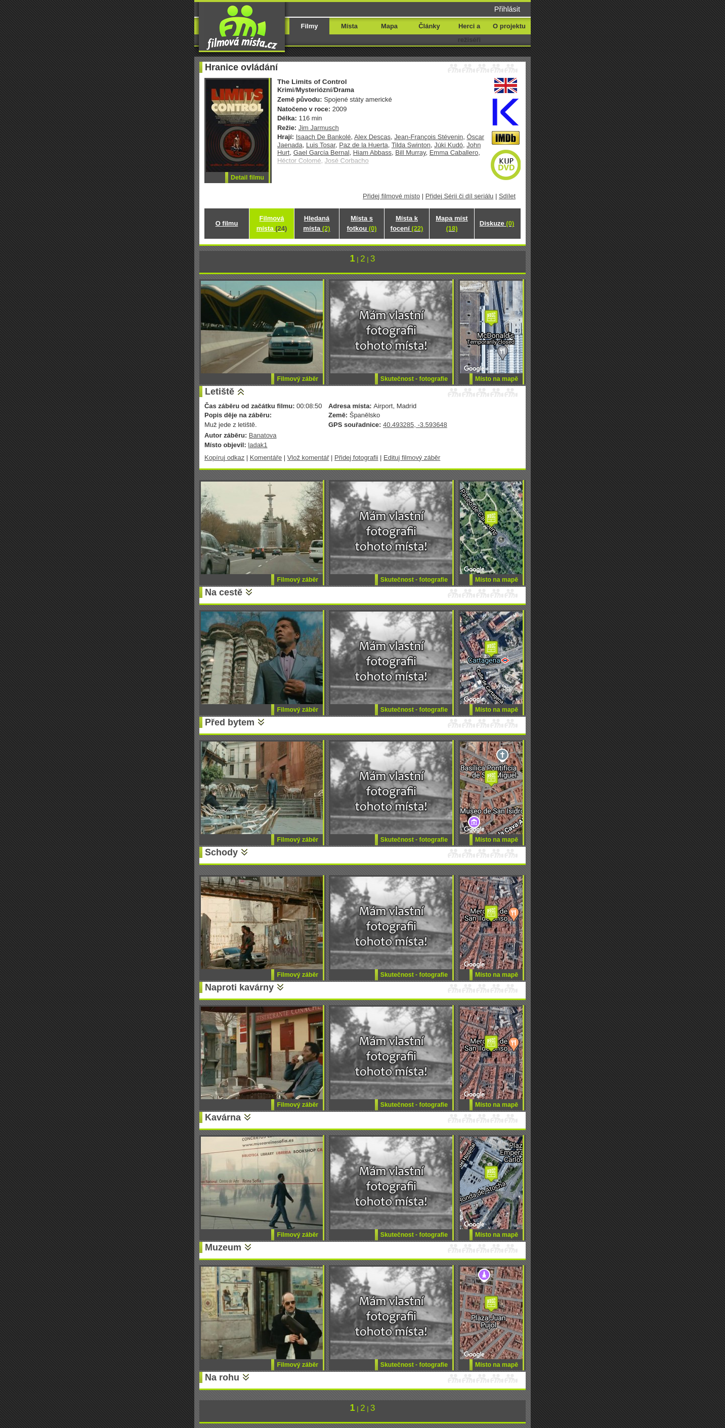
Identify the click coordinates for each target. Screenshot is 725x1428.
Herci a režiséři (469, 33)
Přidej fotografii (356, 457)
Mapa (389, 26)
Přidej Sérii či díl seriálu (459, 196)
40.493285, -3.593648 (415, 424)
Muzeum (223, 1247)
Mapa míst (451, 223)
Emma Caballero (454, 152)
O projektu (509, 26)
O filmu (227, 223)
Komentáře (266, 457)
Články (429, 26)
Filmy (309, 26)
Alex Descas (372, 137)
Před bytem (229, 722)
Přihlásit (507, 9)
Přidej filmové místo (391, 196)
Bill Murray (410, 152)
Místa (349, 26)
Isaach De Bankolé (323, 137)
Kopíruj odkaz (224, 457)
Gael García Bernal (321, 152)
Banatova (263, 435)
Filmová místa (272, 223)
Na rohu (222, 1377)
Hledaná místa (316, 223)
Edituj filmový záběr (411, 457)
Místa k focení (407, 223)
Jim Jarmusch (318, 128)
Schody (221, 852)
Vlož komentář (308, 457)
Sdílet (507, 196)
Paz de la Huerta (363, 145)
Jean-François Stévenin (428, 137)
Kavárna (223, 1117)
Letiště (219, 391)
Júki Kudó (448, 145)
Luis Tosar (320, 145)
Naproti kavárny (239, 987)
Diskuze (497, 223)
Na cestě (223, 592)
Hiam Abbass (372, 152)
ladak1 (257, 445)
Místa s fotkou (361, 223)
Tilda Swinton (411, 145)
